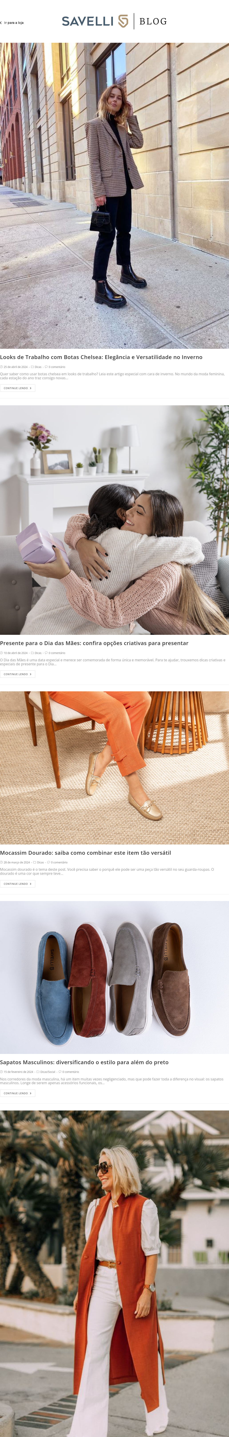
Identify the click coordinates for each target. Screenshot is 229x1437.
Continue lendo (18, 387)
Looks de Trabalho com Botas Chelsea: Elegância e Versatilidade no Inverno (101, 357)
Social (51, 1072)
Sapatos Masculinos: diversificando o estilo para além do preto (84, 1062)
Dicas (38, 367)
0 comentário (57, 367)
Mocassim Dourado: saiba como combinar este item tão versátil (85, 852)
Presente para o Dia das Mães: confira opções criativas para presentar (94, 643)
